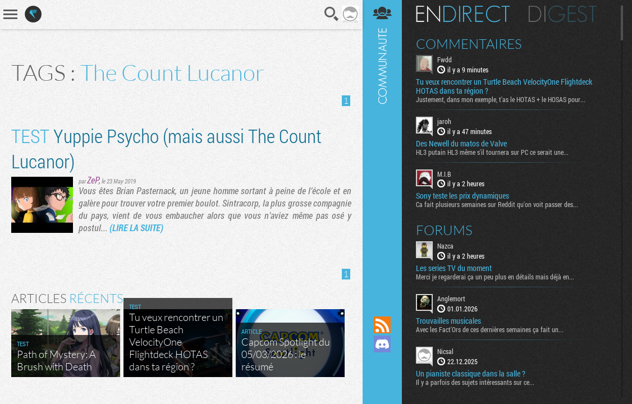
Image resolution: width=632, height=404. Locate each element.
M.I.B (444, 173)
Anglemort (451, 298)
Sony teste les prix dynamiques (462, 195)
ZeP (93, 180)
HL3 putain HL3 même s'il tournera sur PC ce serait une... (492, 152)
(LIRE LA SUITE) (136, 227)
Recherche (331, 14)
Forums (444, 230)
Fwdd (444, 59)
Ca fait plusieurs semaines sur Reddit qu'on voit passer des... (497, 204)
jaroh (444, 121)
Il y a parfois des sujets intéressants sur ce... (475, 382)
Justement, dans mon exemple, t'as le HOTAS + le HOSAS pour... (500, 99)
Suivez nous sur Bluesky (382, 382)
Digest (562, 14)
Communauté (382, 147)
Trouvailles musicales (448, 320)
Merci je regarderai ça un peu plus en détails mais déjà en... (495, 276)
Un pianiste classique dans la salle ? (470, 373)
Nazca (445, 245)
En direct (463, 14)
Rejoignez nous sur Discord (382, 344)
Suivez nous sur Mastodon (382, 363)
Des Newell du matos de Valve (461, 143)
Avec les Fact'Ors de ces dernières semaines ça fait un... (490, 329)
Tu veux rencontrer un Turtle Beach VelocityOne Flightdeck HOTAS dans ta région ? (504, 86)
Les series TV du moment (454, 268)
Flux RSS (382, 324)
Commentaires (469, 43)
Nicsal (445, 351)
